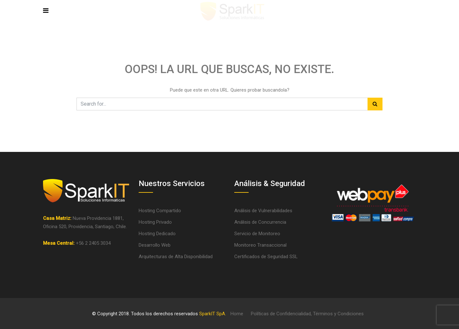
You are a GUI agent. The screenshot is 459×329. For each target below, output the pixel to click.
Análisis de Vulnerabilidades (263, 210)
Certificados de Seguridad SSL (266, 256)
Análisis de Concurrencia (260, 222)
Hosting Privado (155, 222)
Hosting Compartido (160, 210)
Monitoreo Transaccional (260, 245)
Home (236, 314)
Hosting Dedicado (157, 233)
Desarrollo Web (155, 245)
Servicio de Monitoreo (257, 233)
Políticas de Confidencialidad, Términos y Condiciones (307, 314)
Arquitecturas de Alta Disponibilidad (176, 256)
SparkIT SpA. (212, 314)
